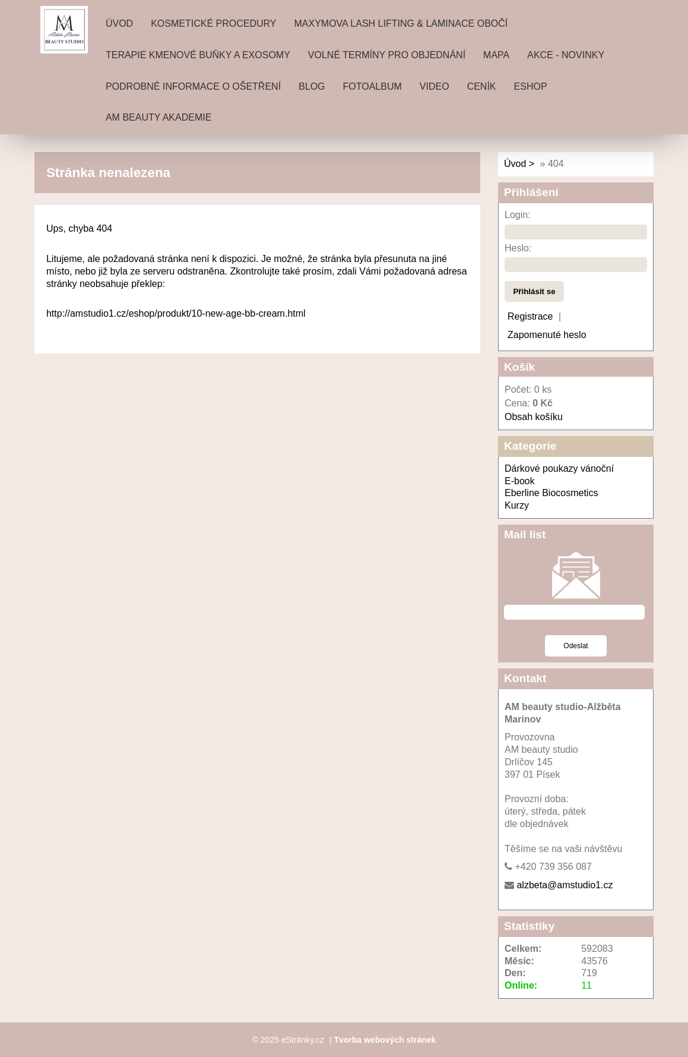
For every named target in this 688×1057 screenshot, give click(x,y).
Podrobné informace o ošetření (193, 86)
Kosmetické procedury (213, 23)
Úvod (119, 23)
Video (434, 86)
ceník (481, 86)
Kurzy (517, 505)
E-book (520, 481)
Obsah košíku (534, 417)
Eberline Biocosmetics (551, 493)
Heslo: (518, 248)
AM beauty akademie (158, 117)
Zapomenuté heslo (547, 335)
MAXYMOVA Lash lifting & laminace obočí (401, 23)
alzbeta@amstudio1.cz (564, 885)
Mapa (496, 55)
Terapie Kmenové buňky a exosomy (198, 55)
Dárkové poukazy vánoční (559, 468)
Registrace (530, 316)
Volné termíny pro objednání (386, 55)
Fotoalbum (372, 86)
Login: (518, 215)
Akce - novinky (565, 55)
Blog (312, 86)
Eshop (530, 86)
